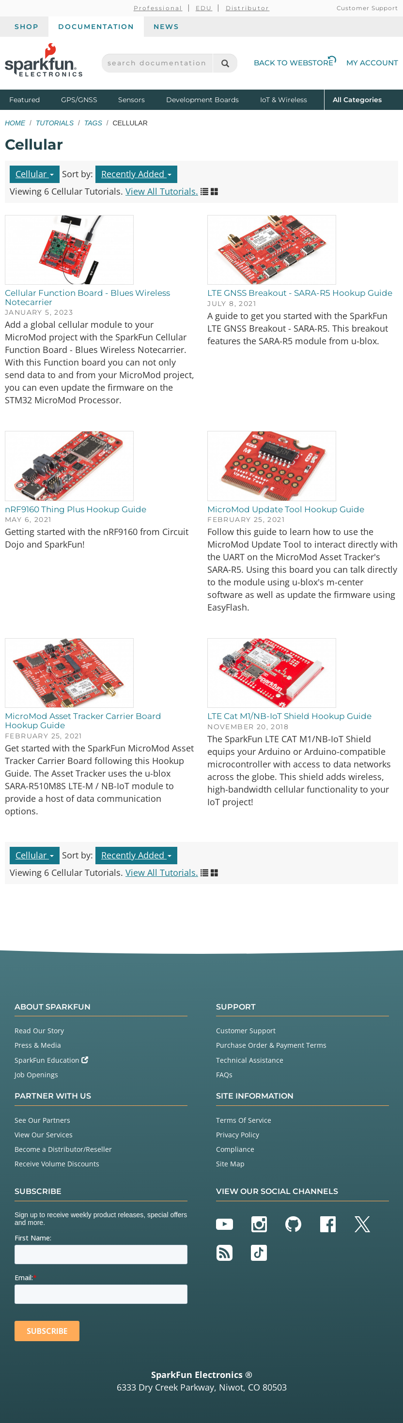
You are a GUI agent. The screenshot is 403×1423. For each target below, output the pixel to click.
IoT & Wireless (283, 99)
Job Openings (36, 1074)
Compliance (235, 1149)
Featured (33, 99)
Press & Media (38, 1045)
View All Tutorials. (161, 191)
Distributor (248, 8)
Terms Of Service (243, 1120)
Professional (158, 8)
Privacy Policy (237, 1134)
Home (15, 123)
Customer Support (367, 8)
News (166, 26)
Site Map (230, 1163)
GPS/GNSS (79, 99)
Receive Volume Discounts (57, 1163)
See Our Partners (42, 1120)
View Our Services (44, 1134)
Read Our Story (39, 1030)
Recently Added (136, 174)
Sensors (131, 99)
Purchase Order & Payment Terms (271, 1045)
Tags (93, 123)
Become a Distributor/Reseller (63, 1149)
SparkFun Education (51, 1060)
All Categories (357, 99)
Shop (27, 26)
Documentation (96, 26)
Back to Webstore (295, 62)
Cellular (35, 174)
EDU (204, 8)
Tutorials (55, 123)
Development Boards (202, 99)
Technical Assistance (249, 1060)
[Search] (225, 63)
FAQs (224, 1074)
